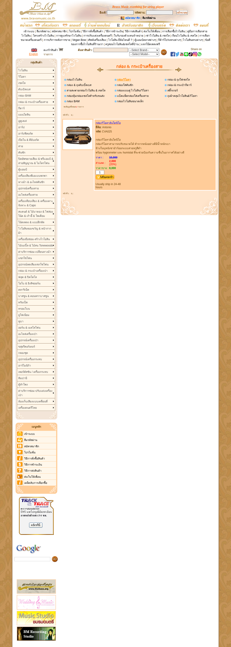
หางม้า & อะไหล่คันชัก (31, 182)
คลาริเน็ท (23, 289)
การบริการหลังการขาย (57, 40)
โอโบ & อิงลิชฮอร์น (29, 283)
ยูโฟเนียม (23, 315)
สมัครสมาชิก (59, 31)
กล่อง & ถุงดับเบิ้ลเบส (78, 85)
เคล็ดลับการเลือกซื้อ (35, 483)
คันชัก (21, 152)
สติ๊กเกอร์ (172, 90)
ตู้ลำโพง (23, 384)
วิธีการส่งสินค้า (133, 31)
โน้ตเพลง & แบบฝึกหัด (31, 222)
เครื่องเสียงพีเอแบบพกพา (32, 175)
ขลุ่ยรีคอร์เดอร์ (26, 346)
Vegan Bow (79, 40)
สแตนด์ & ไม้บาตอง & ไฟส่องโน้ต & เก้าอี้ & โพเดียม (35, 214)
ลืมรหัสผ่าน (43, 31)
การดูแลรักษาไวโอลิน (68, 35)
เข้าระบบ (29, 31)
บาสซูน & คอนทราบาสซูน (33, 296)
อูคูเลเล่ (22, 121)
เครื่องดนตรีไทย (27, 407)
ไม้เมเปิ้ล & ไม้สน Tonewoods (35, 245)
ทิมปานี (22, 378)
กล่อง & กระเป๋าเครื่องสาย (33, 102)
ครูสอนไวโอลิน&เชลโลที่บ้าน (122, 44)
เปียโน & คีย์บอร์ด (28, 139)
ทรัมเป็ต (23, 302)
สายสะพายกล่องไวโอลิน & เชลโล (85, 90)
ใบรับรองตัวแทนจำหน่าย (128, 35)
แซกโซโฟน (25, 258)
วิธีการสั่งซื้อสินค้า (93, 31)
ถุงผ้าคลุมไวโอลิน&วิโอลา (181, 95)
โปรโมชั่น (74, 31)
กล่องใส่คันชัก (124, 85)
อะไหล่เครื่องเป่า (27, 334)
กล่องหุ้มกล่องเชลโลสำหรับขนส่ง (85, 95)
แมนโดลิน (24, 114)
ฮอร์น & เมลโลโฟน (29, 327)
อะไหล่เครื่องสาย (28, 194)
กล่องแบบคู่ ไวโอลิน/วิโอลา (132, 90)
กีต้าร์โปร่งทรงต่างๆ (169, 40)
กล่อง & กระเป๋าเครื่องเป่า (33, 270)
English (33, 54)
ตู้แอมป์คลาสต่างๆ (145, 40)
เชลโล (21, 83)
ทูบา (20, 321)
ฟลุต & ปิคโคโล (27, 277)
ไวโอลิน (23, 70)
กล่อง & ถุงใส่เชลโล (178, 79)
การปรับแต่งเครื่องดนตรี (97, 35)
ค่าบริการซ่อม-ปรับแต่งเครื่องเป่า (35, 393)
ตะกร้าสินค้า (53, 50)
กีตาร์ (21, 108)
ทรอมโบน (24, 308)
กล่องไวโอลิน (74, 79)
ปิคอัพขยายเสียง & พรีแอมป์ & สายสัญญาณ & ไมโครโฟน (35, 161)
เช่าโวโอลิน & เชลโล (158, 35)
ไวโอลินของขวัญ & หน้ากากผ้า (34, 230)
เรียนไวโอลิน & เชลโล (184, 35)
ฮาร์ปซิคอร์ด (25, 133)
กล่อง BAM (24, 95)
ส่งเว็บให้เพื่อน (151, 31)
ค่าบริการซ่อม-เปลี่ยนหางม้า (34, 251)
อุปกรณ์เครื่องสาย (28, 188)
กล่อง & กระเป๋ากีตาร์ (179, 85)
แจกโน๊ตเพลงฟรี (150, 44)
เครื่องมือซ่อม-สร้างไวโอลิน (34, 239)
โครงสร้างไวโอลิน (44, 35)
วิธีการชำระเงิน (114, 31)
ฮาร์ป (21, 127)
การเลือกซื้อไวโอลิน (173, 31)
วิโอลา (22, 76)
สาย (20, 146)
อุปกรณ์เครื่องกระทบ (30, 359)
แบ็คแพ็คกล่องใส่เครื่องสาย (132, 95)
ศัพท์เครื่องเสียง (97, 40)
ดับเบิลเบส (24, 89)
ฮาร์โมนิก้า (24, 365)
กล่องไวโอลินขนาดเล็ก (129, 101)
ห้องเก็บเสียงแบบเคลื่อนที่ (33, 401)
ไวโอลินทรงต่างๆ (193, 40)
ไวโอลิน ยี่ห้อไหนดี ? (120, 40)
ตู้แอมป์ (22, 169)
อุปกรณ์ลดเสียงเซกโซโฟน (33, 264)
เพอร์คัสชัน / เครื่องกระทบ (33, 371)
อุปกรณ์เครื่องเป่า (28, 340)
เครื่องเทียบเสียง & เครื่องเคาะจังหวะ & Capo (35, 203)
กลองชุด (23, 353)
